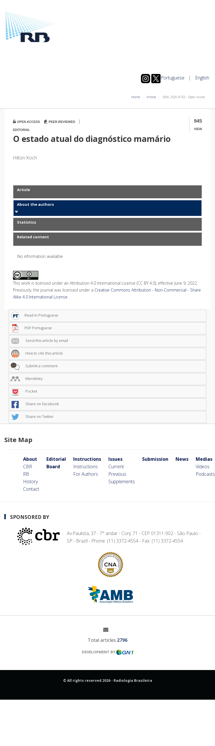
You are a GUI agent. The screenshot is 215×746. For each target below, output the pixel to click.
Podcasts (205, 474)
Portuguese (172, 78)
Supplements (121, 481)
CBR (27, 466)
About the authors (35, 204)
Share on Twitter (32, 416)
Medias (204, 459)
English (202, 78)
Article (151, 97)
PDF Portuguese (31, 327)
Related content (33, 236)
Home (135, 97)
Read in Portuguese (34, 315)
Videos (203, 466)
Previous (117, 474)
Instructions (87, 459)
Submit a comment (34, 365)
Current (116, 466)
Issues (115, 459)
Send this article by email (39, 340)
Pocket (23, 391)
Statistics (26, 222)
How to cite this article (36, 353)
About (30, 459)
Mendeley (26, 378)
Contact (31, 489)
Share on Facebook (34, 403)
